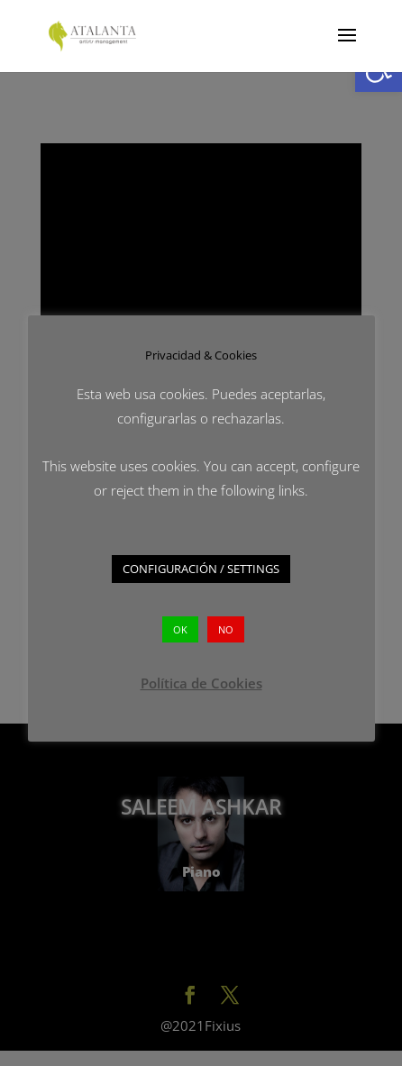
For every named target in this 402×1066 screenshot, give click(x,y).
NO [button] (225, 629)
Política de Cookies (201, 683)
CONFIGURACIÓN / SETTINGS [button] (201, 568)
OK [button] (180, 629)
